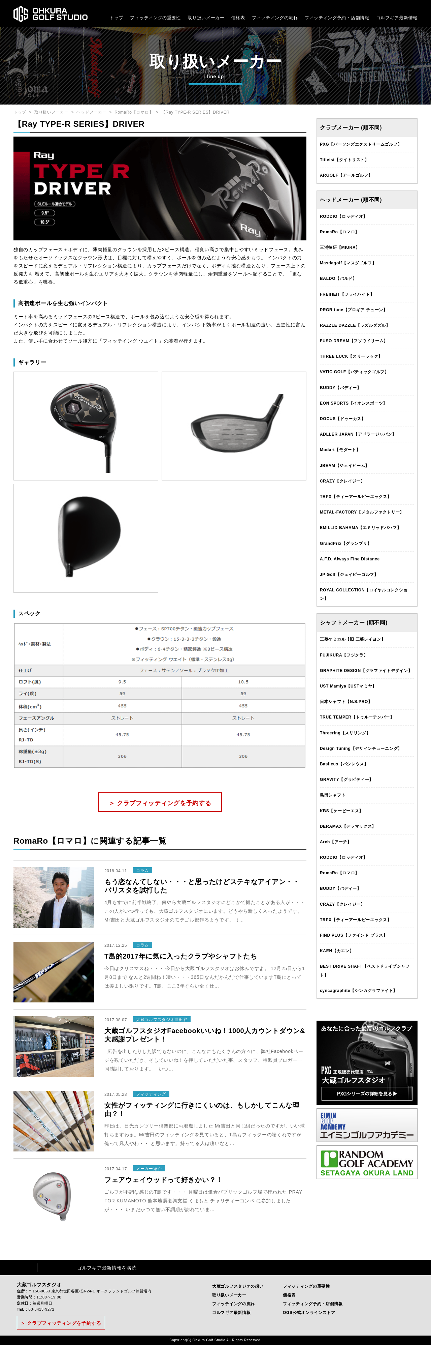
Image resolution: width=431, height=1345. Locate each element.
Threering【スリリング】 (345, 733)
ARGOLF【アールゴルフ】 (346, 175)
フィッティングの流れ (275, 17)
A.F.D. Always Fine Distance (350, 559)
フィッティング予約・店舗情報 (313, 1304)
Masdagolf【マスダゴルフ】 (348, 263)
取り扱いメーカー (206, 17)
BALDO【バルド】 (338, 278)
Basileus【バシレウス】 (344, 764)
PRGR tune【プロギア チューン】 (354, 310)
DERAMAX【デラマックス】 (348, 826)
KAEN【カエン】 (337, 950)
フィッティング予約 (337, 17)
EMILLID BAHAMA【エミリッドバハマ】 (360, 527)
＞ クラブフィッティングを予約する (160, 803)
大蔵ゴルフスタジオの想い (237, 1286)
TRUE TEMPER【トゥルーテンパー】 (357, 717)
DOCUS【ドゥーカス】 (343, 418)
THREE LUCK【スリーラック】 (351, 356)
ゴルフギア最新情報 (397, 17)
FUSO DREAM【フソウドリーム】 (354, 341)
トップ (116, 17)
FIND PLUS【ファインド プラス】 (354, 935)
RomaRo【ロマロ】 (133, 112)
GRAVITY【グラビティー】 (346, 779)
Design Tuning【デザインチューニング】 (361, 748)
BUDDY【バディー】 (340, 387)
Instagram (49, 1267)
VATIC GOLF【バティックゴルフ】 (354, 372)
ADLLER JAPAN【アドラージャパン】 (358, 434)
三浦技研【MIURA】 (340, 247)
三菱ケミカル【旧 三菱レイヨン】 (353, 639)
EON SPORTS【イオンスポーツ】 (353, 403)
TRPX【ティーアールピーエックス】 (356, 496)
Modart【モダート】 (340, 449)
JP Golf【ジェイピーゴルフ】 (349, 574)
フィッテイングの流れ (233, 1304)
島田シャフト (332, 795)
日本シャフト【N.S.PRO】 (346, 701)
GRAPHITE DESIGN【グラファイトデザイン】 (366, 670)
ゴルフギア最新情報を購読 (106, 1267)
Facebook (25, 1267)
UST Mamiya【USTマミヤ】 (348, 686)
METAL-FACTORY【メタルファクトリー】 (362, 512)
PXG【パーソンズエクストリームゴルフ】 (361, 144)
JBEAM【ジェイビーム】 (344, 465)
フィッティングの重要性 (155, 17)
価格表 (238, 17)
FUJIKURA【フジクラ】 (344, 655)
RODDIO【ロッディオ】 (343, 216)
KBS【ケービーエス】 (341, 811)
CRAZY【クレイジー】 (342, 481)
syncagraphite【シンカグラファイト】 (358, 990)
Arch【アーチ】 (336, 842)
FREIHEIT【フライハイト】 (347, 294)
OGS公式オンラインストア (309, 1312)
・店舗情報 (357, 17)
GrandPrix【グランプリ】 (345, 543)
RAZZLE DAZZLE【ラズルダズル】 (355, 325)
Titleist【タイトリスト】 (344, 159)
